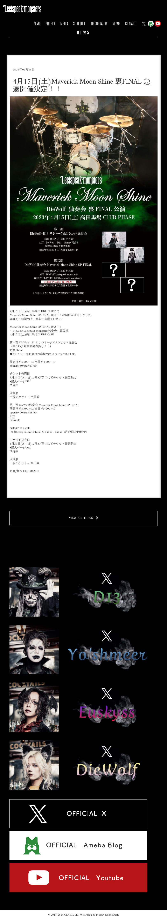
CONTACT (130, 23)
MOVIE (116, 23)
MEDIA (64, 23)
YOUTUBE (158, 24)
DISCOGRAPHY (98, 23)
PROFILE (50, 23)
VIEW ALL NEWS (83, 518)
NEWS (37, 23)
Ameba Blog (151, 24)
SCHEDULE (79, 23)
